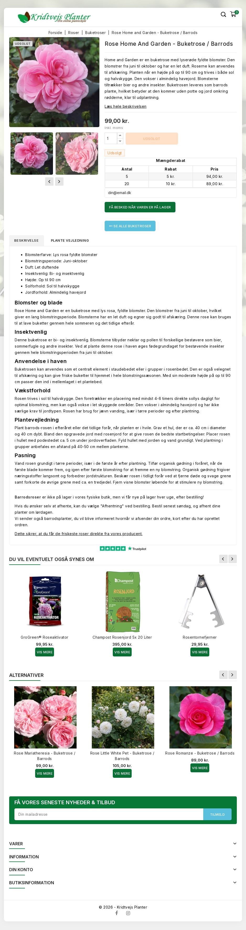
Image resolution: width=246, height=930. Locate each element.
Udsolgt (152, 139)
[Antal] (111, 138)
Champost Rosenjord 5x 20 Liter (122, 638)
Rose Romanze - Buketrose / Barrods (199, 754)
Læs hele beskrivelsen (126, 106)
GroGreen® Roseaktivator (44, 638)
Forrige (223, 559)
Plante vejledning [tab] (73, 241)
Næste (232, 559)
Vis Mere (44, 653)
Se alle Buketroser (130, 226)
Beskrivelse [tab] (27, 241)
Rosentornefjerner (200, 638)
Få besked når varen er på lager (140, 207)
